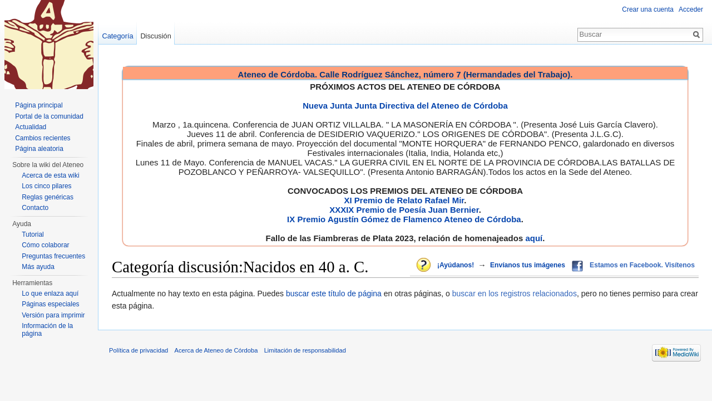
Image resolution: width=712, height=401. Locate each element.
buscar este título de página (334, 293)
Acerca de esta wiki (50, 175)
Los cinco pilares (46, 186)
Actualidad (30, 127)
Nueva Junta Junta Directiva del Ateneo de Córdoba (405, 105)
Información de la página (47, 330)
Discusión (155, 36)
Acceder (691, 9)
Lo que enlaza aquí (50, 293)
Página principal (38, 105)
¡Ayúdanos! (455, 265)
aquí (533, 238)
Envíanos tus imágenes (527, 265)
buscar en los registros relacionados (514, 293)
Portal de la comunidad (49, 116)
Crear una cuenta (648, 9)
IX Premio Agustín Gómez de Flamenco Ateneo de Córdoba (404, 219)
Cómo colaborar (45, 245)
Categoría (117, 36)
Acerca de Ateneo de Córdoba (216, 350)
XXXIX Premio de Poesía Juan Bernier (403, 209)
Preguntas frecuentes (53, 256)
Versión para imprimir (53, 315)
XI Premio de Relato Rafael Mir (404, 200)
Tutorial (33, 234)
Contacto (35, 208)
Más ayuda (38, 267)
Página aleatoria (39, 149)
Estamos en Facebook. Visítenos (642, 265)
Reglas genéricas (47, 197)
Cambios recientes (42, 138)
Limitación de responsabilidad (305, 350)
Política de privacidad (138, 350)
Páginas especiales (50, 304)
